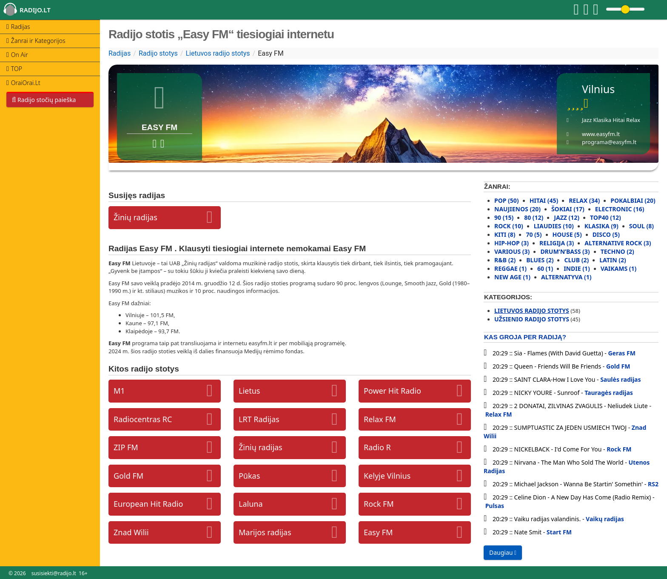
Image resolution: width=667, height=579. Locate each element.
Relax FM (380, 419)
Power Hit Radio (392, 391)
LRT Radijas (259, 419)
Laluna (251, 504)
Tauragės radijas (608, 393)
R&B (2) (505, 260)
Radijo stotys (158, 53)
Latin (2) (612, 260)
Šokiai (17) (567, 209)
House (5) (567, 234)
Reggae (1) (510, 268)
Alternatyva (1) (566, 277)
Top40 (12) (605, 217)
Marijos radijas (265, 532)
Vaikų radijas (605, 519)
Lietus (249, 391)
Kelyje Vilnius (387, 476)
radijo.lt (35, 10)
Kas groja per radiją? (525, 337)
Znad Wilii (131, 532)
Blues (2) (539, 260)
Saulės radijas (620, 379)
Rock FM (379, 504)
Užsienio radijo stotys (531, 319)
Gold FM (128, 476)
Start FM (559, 532)
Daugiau (502, 552)
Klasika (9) (601, 226)
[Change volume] (625, 9)
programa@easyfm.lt (609, 142)
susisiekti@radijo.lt (53, 573)
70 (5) (534, 234)
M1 (119, 391)
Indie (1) (577, 268)
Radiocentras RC (143, 419)
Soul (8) (641, 226)
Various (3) (512, 251)
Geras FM (621, 353)
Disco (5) (606, 234)
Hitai (618, 120)
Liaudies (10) (554, 226)
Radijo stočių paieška (44, 100)
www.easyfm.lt (601, 134)
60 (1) (545, 268)
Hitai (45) (544, 200)
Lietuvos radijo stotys (217, 53)
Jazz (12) (566, 217)
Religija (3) (556, 243)
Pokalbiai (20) (633, 200)
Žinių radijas (135, 217)
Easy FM (378, 532)
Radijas (119, 53)
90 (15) (503, 217)
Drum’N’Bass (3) (565, 251)
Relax (633, 120)
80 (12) (533, 217)
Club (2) (576, 260)
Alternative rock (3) (617, 243)
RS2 (653, 484)
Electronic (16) (619, 209)
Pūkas (249, 476)
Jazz (587, 120)
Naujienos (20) (517, 209)
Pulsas (494, 506)
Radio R (377, 447)
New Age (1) (512, 277)
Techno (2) (617, 251)
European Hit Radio (148, 504)
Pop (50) (506, 200)
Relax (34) (584, 200)
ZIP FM (126, 447)
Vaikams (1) (619, 268)
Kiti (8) (504, 234)
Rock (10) (508, 226)
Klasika (602, 120)
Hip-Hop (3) (511, 243)
